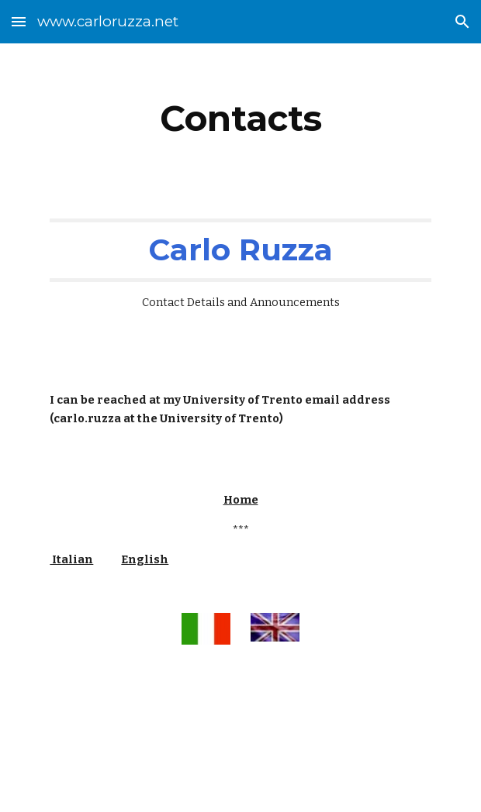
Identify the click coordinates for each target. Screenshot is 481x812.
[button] (18, 21)
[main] (240, 118)
